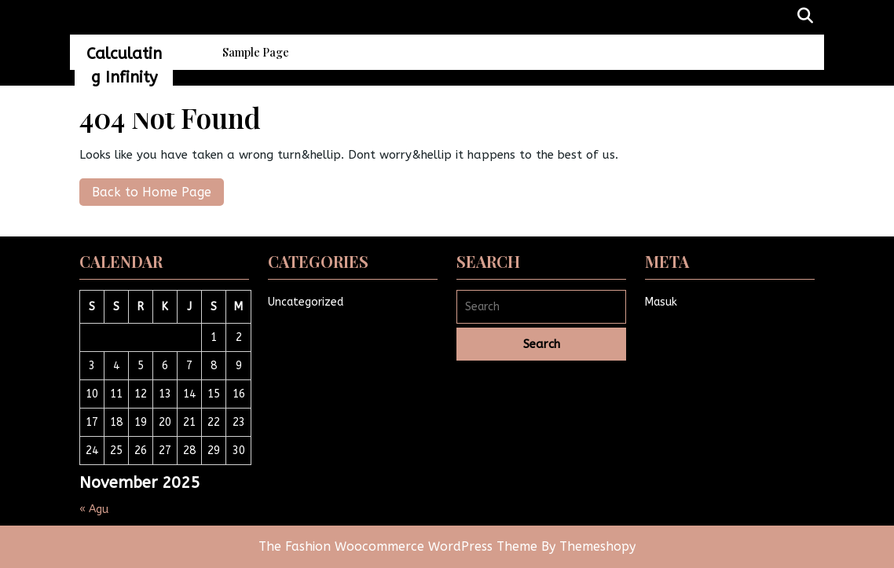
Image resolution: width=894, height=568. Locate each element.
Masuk (661, 302)
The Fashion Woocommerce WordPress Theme (399, 546)
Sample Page (255, 52)
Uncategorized (305, 302)
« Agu (93, 509)
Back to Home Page (145, 189)
